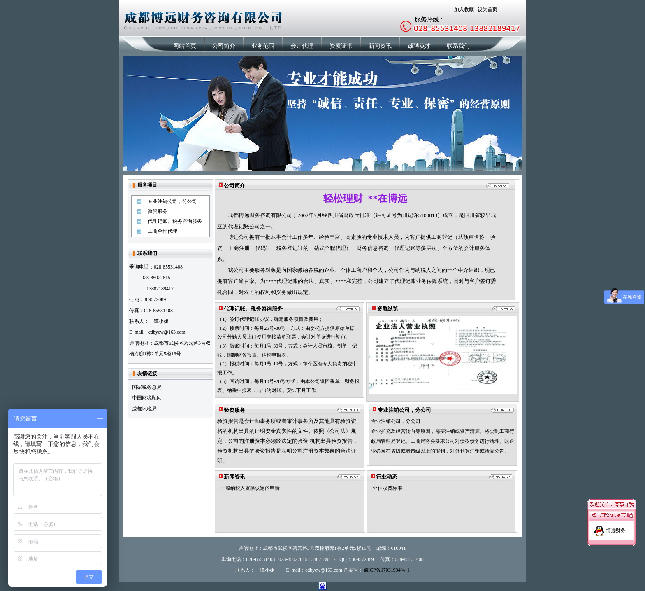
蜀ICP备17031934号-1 (386, 570)
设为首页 (487, 9)
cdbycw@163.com (167, 332)
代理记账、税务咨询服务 (175, 221)
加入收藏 (464, 9)
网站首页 (184, 46)
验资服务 (157, 211)
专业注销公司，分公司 (172, 201)
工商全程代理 (162, 231)
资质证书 (341, 46)
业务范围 (262, 46)
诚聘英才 (419, 46)
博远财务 (616, 528)
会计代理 (301, 46)
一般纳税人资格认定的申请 (250, 488)
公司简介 (223, 46)
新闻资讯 (380, 46)
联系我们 (458, 46)
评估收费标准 (387, 488)
